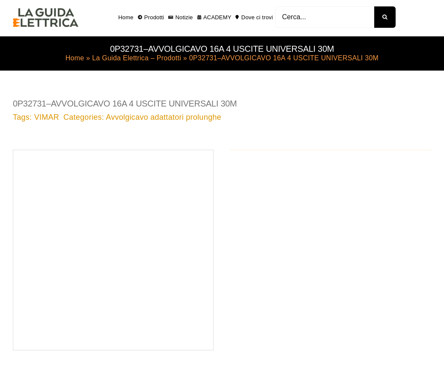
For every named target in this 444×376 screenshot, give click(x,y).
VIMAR (46, 117)
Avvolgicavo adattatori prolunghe (163, 117)
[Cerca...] (324, 17)
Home (75, 58)
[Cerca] (385, 17)
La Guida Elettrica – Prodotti (136, 58)
